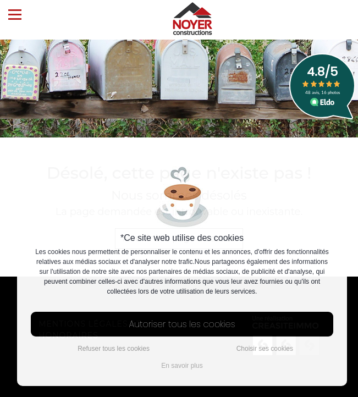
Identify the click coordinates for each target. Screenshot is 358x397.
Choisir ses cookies (264, 348)
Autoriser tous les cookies (182, 324)
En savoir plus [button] (181, 366)
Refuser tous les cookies (114, 348)
